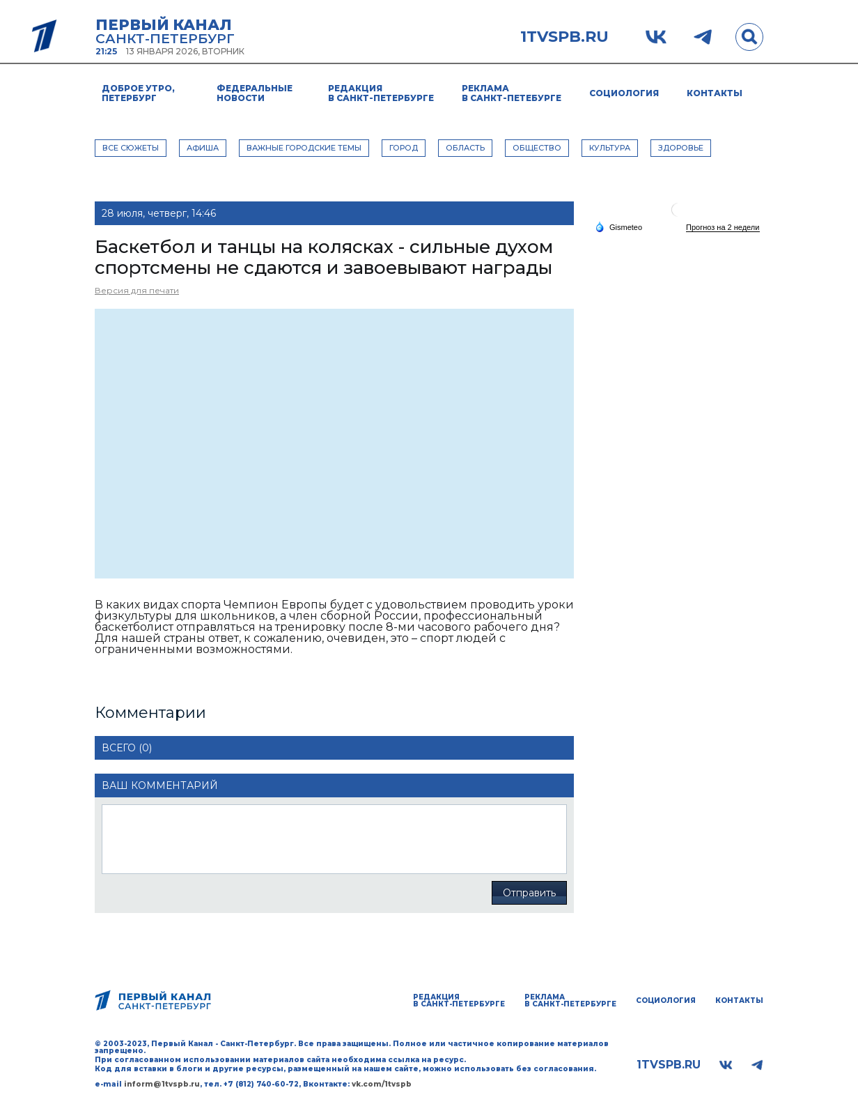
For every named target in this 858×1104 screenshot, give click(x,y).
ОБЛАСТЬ (465, 148)
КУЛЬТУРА (609, 148)
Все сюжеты (130, 148)
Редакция (381, 93)
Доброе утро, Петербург (138, 93)
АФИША (203, 148)
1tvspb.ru (564, 37)
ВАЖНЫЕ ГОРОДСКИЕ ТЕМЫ (304, 148)
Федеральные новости (254, 93)
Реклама (511, 93)
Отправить (529, 893)
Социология (624, 93)
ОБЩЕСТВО (537, 148)
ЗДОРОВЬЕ (680, 148)
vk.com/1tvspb (382, 1084)
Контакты (714, 93)
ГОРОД (403, 148)
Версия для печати (137, 290)
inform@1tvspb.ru (162, 1084)
